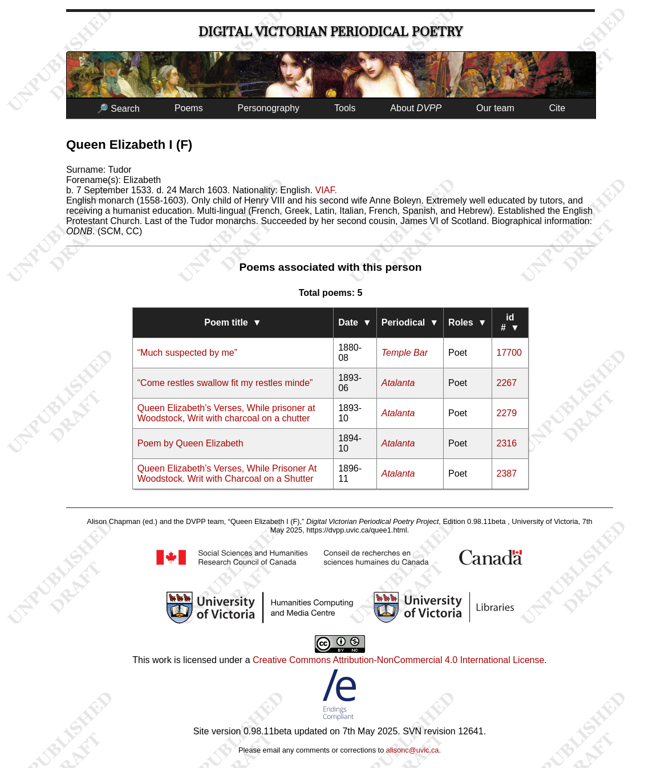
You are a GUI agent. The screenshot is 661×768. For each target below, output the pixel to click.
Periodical (410, 322)
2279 (507, 413)
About (415, 108)
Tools (344, 108)
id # (510, 322)
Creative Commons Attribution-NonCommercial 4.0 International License (398, 660)
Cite (557, 108)
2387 (507, 473)
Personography (269, 108)
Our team (495, 108)
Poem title (232, 322)
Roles (467, 322)
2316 (507, 443)
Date (355, 322)
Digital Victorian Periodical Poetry (330, 31)
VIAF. (326, 190)
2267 (507, 383)
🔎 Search (118, 108)
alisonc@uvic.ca (412, 750)
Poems (189, 108)
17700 (509, 352)
